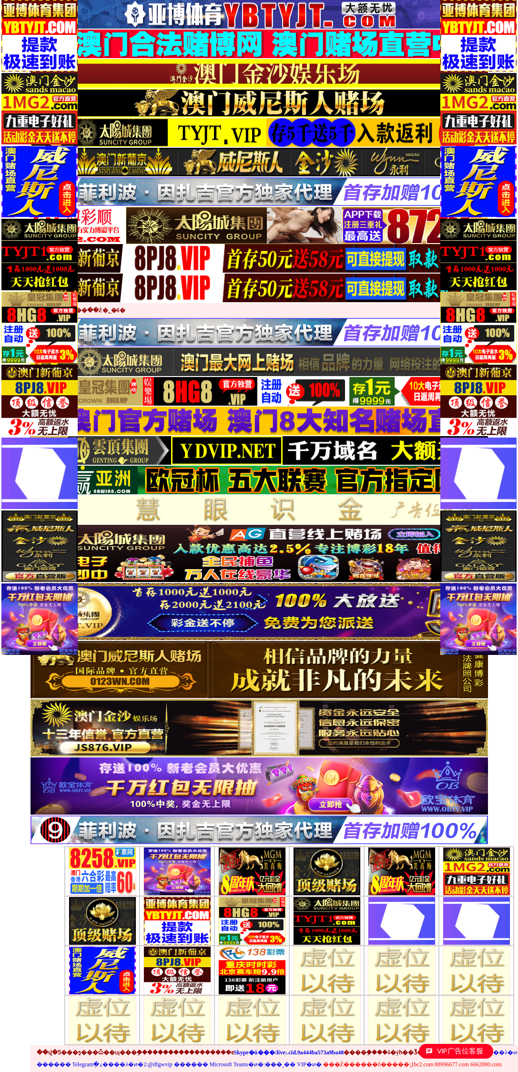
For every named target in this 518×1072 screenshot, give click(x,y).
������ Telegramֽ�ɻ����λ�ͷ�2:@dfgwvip (105, 1064)
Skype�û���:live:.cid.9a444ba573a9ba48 (289, 1052)
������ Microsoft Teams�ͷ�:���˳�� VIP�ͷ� (248, 1064)
